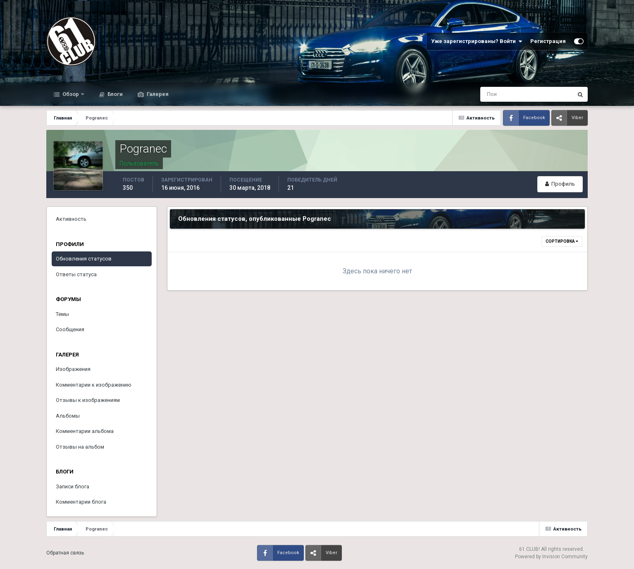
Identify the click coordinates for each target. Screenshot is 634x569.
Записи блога (72, 486)
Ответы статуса (76, 274)
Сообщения (70, 329)
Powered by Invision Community (551, 556)
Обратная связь (65, 553)
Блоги (114, 94)
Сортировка (562, 241)
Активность (71, 219)
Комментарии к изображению (93, 385)
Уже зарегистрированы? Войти (476, 41)
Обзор (70, 94)
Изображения (73, 369)
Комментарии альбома (85, 431)
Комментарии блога (81, 502)
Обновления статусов (84, 259)
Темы (62, 314)
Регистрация (548, 41)
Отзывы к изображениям (88, 400)
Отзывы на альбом (80, 447)
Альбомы (68, 416)
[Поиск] (492, 94)
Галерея (157, 94)
